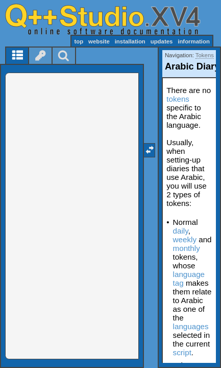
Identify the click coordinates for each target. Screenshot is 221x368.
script (182, 352)
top (78, 41)
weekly (185, 239)
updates (162, 41)
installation (130, 41)
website (99, 41)
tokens (177, 99)
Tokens (204, 55)
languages (191, 326)
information (194, 41)
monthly (186, 248)
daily (180, 230)
